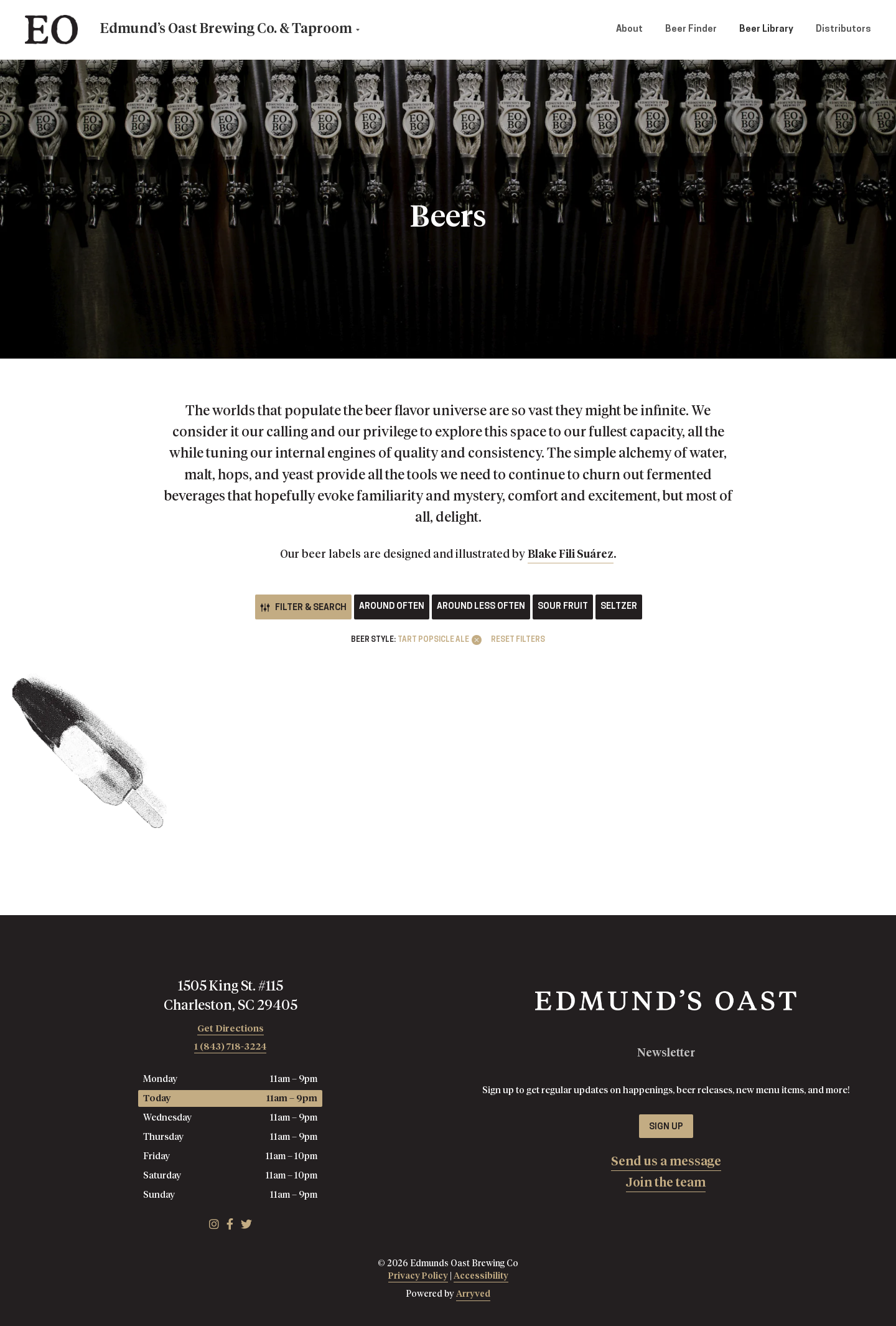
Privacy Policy (418, 1276)
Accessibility (481, 1276)
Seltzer (618, 606)
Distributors (843, 29)
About (629, 29)
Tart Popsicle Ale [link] (433, 640)
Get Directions (230, 1028)
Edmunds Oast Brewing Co (51, 29)
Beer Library (766, 29)
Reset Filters (518, 640)
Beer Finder (691, 29)
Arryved (473, 1294)
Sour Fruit (563, 606)
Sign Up (666, 1127)
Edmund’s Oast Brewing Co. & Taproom (226, 29)
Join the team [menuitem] (666, 1183)
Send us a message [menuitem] (666, 1161)
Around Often (391, 606)
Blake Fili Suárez (571, 554)
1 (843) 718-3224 (230, 1046)
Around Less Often (481, 606)
